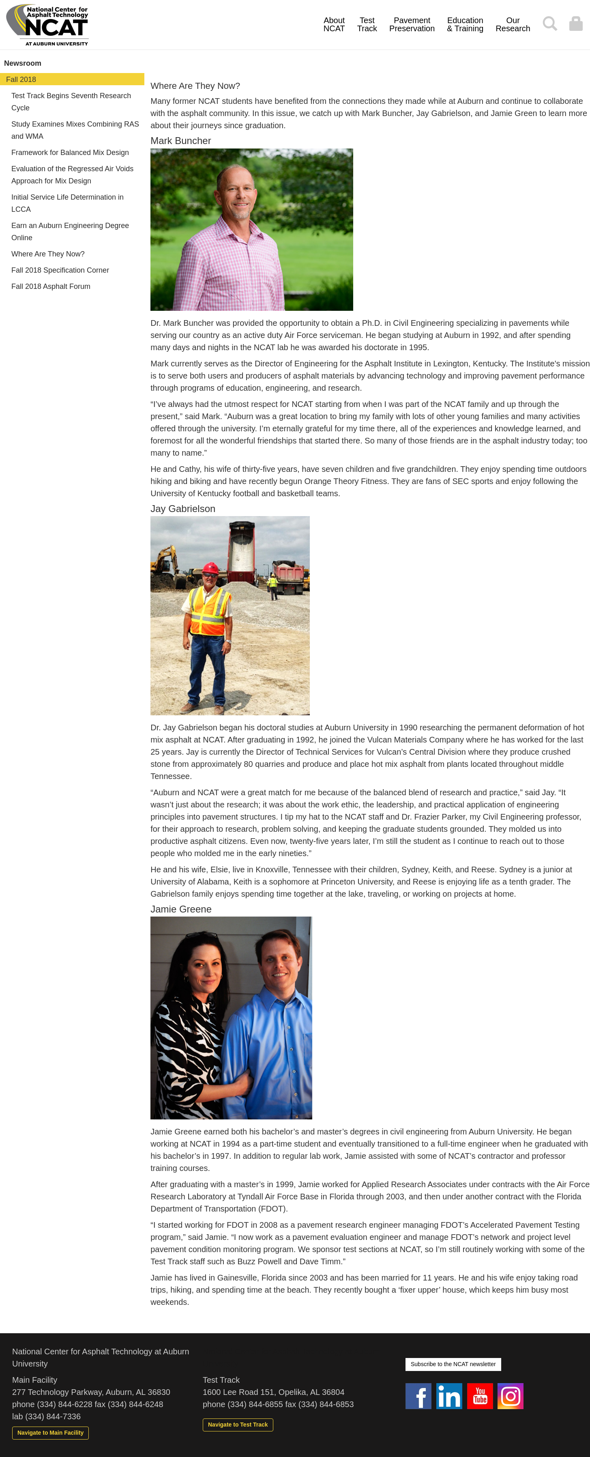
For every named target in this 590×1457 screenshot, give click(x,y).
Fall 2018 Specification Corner (60, 270)
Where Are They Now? (48, 254)
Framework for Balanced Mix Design (70, 152)
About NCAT (334, 24)
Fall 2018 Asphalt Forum (50, 286)
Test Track (367, 24)
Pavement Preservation (412, 24)
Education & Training (465, 24)
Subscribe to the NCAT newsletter (453, 1364)
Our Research (513, 24)
